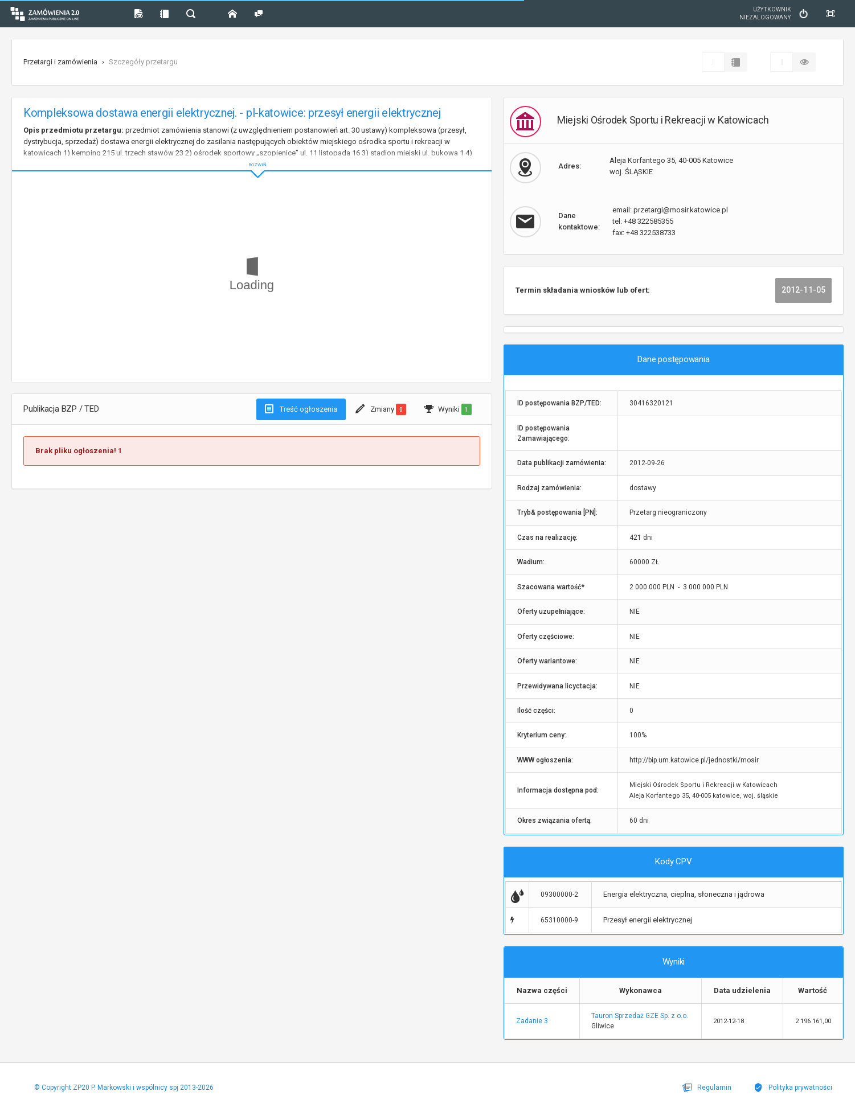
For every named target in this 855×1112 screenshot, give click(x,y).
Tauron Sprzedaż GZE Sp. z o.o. (639, 1016)
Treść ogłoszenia (301, 408)
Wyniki (448, 409)
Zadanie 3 (532, 1021)
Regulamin (714, 1087)
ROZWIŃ (251, 156)
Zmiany (380, 409)
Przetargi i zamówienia (60, 62)
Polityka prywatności (795, 1087)
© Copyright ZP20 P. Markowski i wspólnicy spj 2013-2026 (121, 1088)
